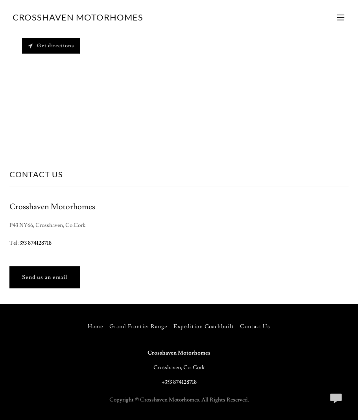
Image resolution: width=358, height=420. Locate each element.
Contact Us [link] (255, 326)
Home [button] (95, 326)
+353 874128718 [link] (179, 382)
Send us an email (45, 277)
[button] (341, 17)
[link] (78, 18)
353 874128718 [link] (36, 243)
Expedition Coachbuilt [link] (203, 326)
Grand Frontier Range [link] (138, 326)
